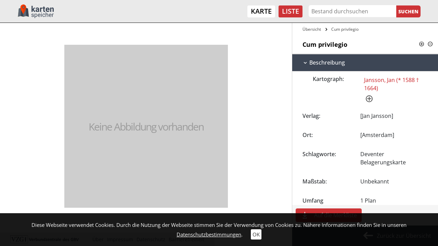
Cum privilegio (345, 29)
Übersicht (311, 29)
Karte (261, 11)
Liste (290, 11)
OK (256, 234)
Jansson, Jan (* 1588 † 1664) (391, 84)
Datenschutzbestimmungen (209, 234)
